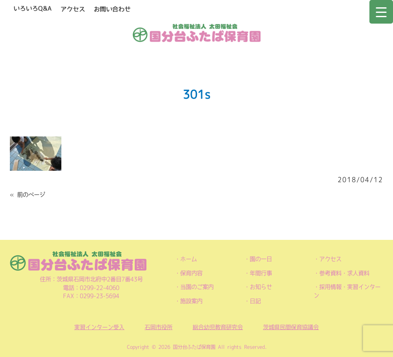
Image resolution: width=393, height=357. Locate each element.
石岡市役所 (158, 327)
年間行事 (261, 273)
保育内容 (191, 273)
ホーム (188, 259)
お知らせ (261, 287)
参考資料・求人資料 (344, 273)
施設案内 (191, 301)
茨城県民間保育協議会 (291, 327)
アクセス (330, 259)
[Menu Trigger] (381, 12)
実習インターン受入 (99, 327)
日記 (255, 301)
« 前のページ (27, 194)
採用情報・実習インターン (347, 291)
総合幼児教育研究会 (218, 327)
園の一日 (261, 259)
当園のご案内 (197, 287)
